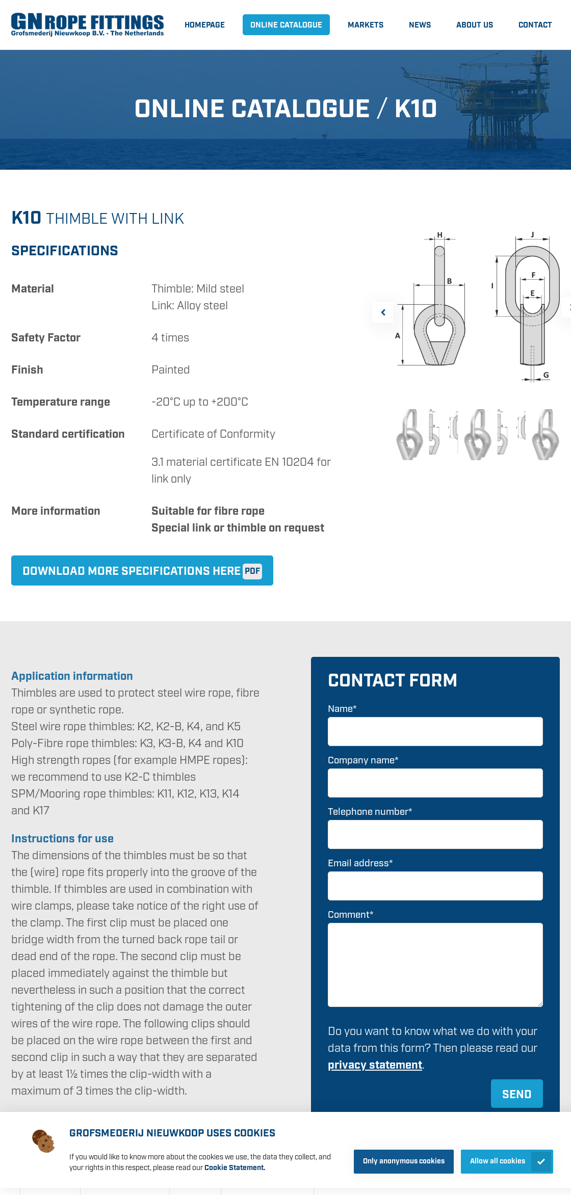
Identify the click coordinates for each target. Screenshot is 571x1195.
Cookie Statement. (235, 1168)
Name (342, 709)
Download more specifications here (131, 571)
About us (474, 25)
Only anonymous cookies (404, 1161)
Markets (365, 25)
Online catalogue (286, 25)
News (420, 25)
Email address (360, 863)
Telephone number (370, 812)
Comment (351, 915)
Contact (535, 25)
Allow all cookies (497, 1161)
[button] (383, 312)
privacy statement (375, 1065)
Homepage (205, 25)
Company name (363, 760)
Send (517, 1094)
